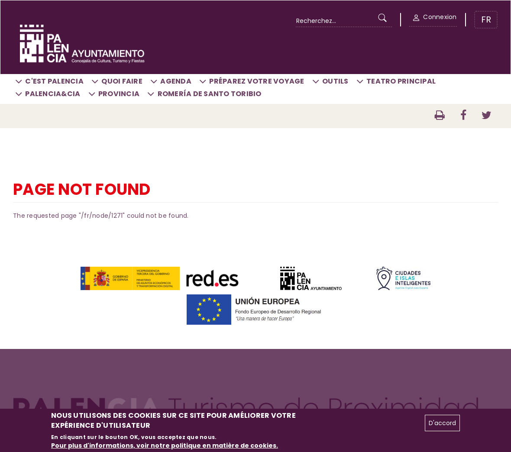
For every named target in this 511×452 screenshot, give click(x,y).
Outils (335, 81)
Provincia (118, 94)
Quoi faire (121, 81)
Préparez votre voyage (256, 81)
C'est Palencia (54, 81)
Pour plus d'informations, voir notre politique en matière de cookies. (164, 445)
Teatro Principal (401, 81)
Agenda (175, 81)
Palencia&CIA (52, 94)
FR (486, 19)
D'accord (442, 423)
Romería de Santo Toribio (210, 94)
